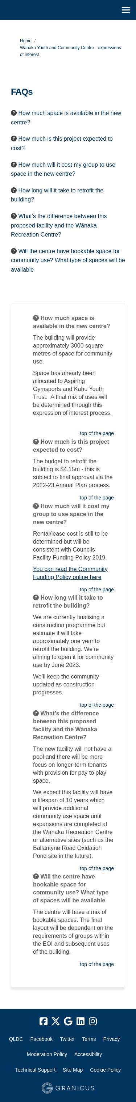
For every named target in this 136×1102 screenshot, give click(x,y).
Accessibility (88, 1054)
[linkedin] (80, 1021)
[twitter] (55, 1021)
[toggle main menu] (126, 10)
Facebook (41, 1039)
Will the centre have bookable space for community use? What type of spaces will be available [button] (68, 260)
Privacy (111, 1039)
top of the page (97, 433)
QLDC (16, 1039)
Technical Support (35, 1070)
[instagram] (92, 1021)
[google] (68, 1021)
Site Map (73, 1070)
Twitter (67, 1039)
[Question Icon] (14, 113)
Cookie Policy (105, 1070)
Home (26, 40)
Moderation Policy (47, 1054)
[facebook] (43, 1021)
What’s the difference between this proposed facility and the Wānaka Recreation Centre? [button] (59, 225)
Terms (89, 1039)
